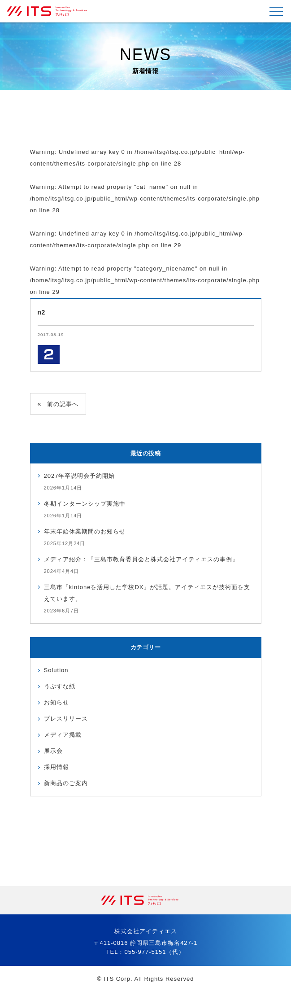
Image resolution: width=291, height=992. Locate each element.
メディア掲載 (63, 734)
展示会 (53, 750)
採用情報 (56, 767)
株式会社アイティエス (51, 11)
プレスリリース (66, 718)
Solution (56, 670)
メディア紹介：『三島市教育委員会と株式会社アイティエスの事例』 (141, 559)
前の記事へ (62, 404)
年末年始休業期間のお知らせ (85, 531)
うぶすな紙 (59, 686)
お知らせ (56, 702)
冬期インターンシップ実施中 (85, 503)
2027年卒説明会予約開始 (79, 475)
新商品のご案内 (66, 783)
